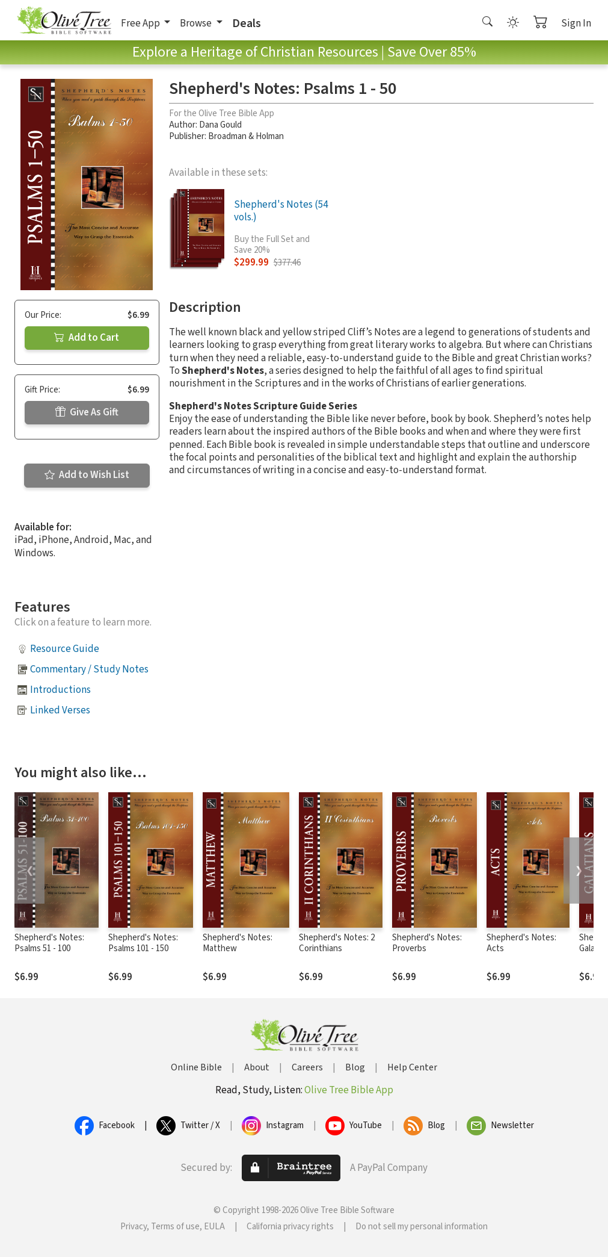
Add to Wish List (87, 475)
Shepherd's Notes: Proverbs (427, 943)
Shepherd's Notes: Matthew (237, 943)
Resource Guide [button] (64, 649)
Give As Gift (86, 412)
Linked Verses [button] (60, 710)
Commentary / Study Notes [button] (89, 669)
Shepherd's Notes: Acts (521, 943)
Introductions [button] (60, 690)
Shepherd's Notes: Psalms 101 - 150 (143, 943)
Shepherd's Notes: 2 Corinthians (337, 943)
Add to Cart (86, 338)
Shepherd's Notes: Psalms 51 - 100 (49, 943)
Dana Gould (220, 125)
